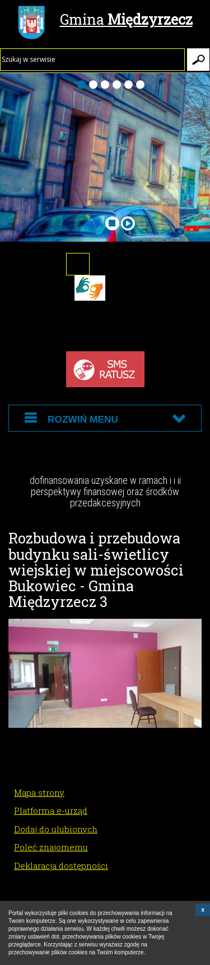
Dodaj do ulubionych (55, 829)
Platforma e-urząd (50, 810)
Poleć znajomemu (51, 847)
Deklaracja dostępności (61, 865)
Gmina (105, 21)
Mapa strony (39, 792)
